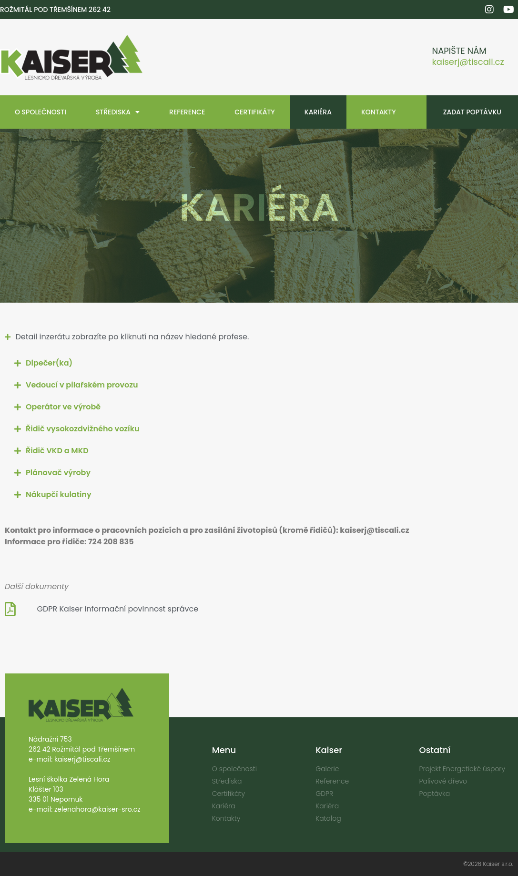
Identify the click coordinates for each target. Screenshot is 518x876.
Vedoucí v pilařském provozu (82, 384)
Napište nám (459, 51)
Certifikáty (254, 112)
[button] (259, 363)
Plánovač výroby (58, 472)
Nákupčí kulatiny (58, 494)
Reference (187, 112)
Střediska (118, 112)
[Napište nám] (414, 57)
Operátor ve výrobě (63, 406)
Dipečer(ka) (49, 362)
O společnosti (40, 112)
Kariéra (318, 112)
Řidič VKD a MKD (57, 450)
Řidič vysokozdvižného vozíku (83, 428)
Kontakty (378, 112)
